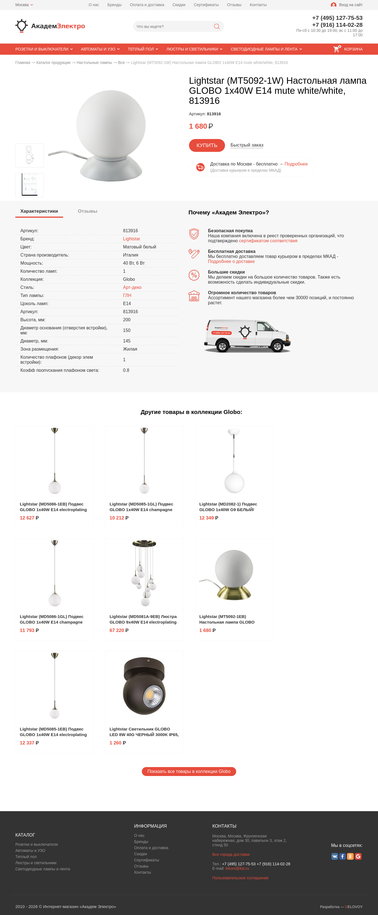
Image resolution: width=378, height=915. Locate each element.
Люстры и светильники (35, 863)
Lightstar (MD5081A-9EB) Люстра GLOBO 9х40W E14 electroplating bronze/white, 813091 (143, 622)
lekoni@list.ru (237, 868)
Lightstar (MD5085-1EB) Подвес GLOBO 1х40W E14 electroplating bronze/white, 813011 (53, 734)
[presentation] (39, 211)
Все (121, 62)
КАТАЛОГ (25, 835)
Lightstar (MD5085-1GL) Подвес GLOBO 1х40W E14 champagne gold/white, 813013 (141, 510)
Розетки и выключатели (36, 844)
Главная (22, 62)
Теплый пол (26, 856)
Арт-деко (132, 287)
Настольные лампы (94, 62)
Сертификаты (206, 5)
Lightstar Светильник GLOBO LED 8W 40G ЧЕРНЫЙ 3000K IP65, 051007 (144, 734)
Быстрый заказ (247, 145)
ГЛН (127, 295)
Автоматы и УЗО (30, 850)
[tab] (39, 212)
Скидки (179, 5)
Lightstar (131, 238)
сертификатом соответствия (268, 240)
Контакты (258, 5)
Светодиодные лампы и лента (42, 869)
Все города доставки (231, 854)
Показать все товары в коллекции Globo (189, 771)
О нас (94, 5)
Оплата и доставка (147, 5)
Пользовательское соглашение (240, 878)
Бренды (114, 5)
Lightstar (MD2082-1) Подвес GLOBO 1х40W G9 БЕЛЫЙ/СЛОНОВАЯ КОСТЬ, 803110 (228, 510)
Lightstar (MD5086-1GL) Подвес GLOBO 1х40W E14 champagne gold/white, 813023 (51, 622)
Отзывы (234, 5)
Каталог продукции (53, 62)
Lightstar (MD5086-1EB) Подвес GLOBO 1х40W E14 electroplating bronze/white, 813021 (53, 510)
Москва (22, 5)
